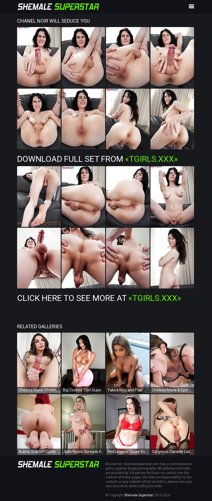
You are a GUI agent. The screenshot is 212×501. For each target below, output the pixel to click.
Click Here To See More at (99, 298)
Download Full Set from (97, 159)
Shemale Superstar (138, 495)
